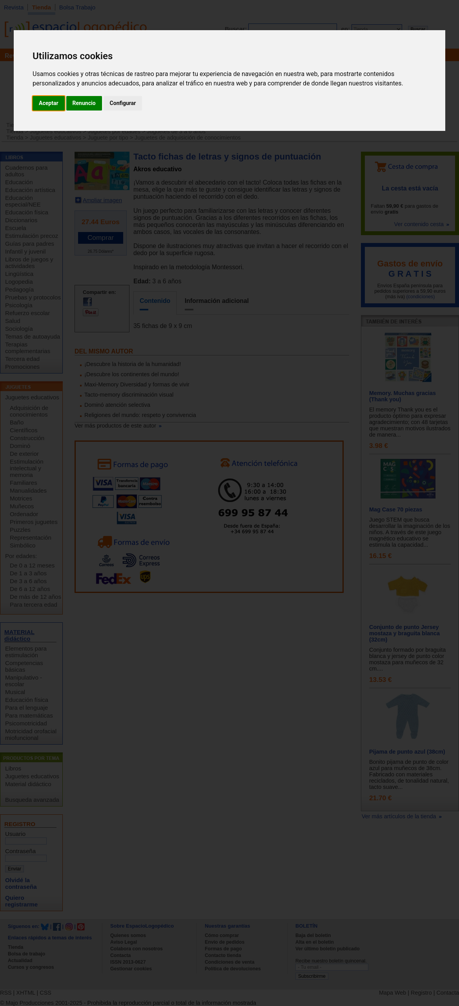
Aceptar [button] (48, 103)
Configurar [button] (123, 103)
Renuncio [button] (84, 103)
